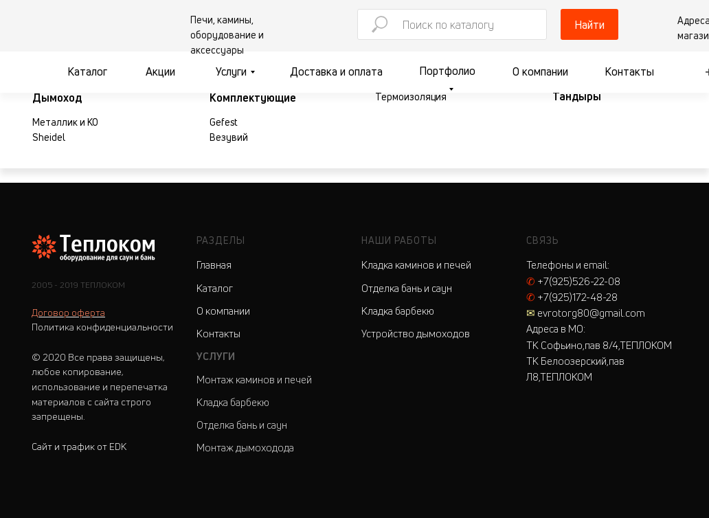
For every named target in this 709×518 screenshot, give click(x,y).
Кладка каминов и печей (416, 265)
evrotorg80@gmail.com (585, 313)
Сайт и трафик (79, 446)
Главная (214, 265)
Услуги (231, 71)
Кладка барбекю (232, 402)
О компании (540, 71)
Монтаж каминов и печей (254, 379)
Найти (589, 24)
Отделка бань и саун (241, 425)
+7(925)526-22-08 (573, 281)
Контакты (629, 71)
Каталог (87, 71)
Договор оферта (68, 312)
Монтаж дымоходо (240, 447)
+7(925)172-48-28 (572, 297)
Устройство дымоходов (415, 333)
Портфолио (447, 70)
